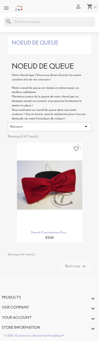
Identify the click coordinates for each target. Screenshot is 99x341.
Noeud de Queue (35, 43)
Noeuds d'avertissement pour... (49, 232)
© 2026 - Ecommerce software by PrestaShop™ (34, 335)
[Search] (49, 22)
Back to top (76, 266)
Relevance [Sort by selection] (49, 126)
